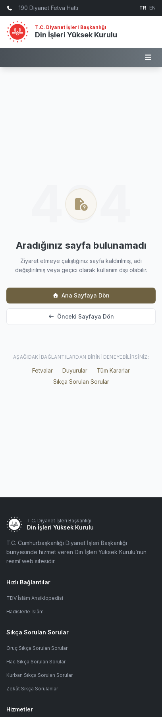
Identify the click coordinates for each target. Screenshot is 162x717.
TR (142, 8)
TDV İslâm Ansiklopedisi (34, 598)
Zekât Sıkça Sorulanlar (32, 689)
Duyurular (74, 370)
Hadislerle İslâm (25, 612)
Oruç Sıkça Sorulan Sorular (37, 648)
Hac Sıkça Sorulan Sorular (36, 662)
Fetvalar (42, 370)
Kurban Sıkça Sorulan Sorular (39, 675)
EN (152, 8)
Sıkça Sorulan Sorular (81, 381)
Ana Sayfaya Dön (81, 295)
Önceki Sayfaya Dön (81, 316)
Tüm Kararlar (113, 370)
